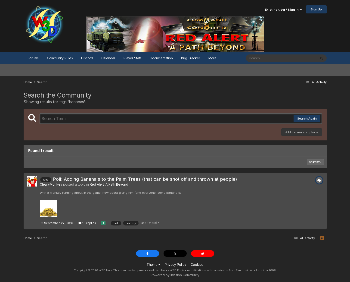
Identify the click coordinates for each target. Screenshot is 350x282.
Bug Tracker (190, 58)
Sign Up (316, 9)
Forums (33, 58)
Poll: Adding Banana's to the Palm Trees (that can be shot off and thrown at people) (145, 179)
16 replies (87, 223)
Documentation (161, 58)
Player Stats (133, 58)
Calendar (108, 58)
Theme (153, 264)
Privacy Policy (175, 264)
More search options (301, 132)
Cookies (197, 264)
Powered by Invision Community (175, 275)
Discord (87, 58)
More (212, 58)
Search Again (307, 118)
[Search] (268, 58)
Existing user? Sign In (283, 9)
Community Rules (60, 58)
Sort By (315, 162)
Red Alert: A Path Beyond (109, 184)
